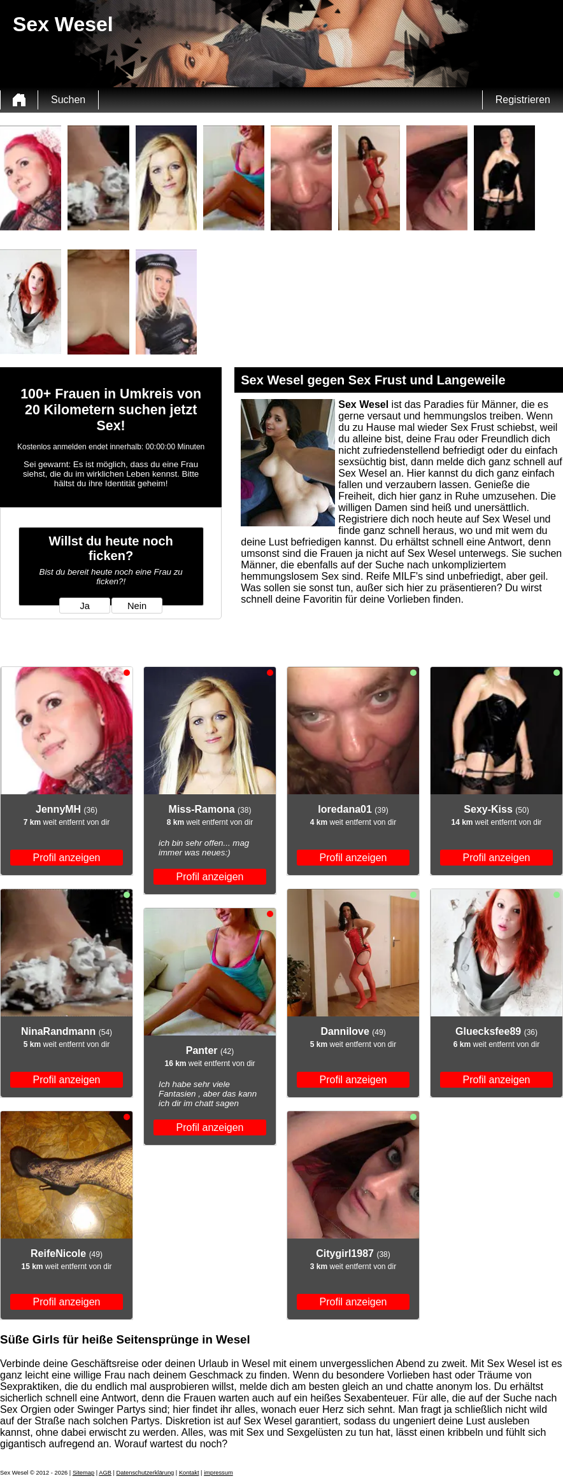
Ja (84, 606)
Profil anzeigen (67, 857)
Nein (136, 606)
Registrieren (522, 99)
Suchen (68, 99)
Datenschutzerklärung (146, 1473)
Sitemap (83, 1473)
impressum (218, 1473)
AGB (105, 1473)
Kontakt (189, 1473)
